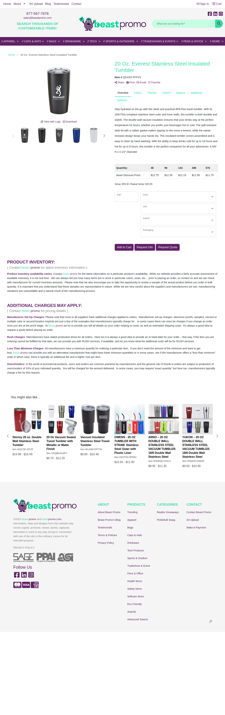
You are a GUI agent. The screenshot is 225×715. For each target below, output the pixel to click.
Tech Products (135, 550)
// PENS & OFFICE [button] (192, 41)
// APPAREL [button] (8, 41)
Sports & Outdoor (137, 558)
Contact (76, 3)
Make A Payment (196, 527)
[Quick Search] (183, 24)
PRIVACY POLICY (24, 547)
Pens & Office (135, 573)
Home (7, 3)
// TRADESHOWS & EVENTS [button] (158, 41)
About (17, 3)
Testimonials (61, 3)
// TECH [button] (92, 41)
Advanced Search (137, 619)
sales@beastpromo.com (37, 17)
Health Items (134, 581)
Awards (131, 611)
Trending (132, 512)
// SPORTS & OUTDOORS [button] (119, 41)
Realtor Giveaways (168, 512)
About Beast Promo (109, 512)
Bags (130, 527)
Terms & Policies (107, 535)
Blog (48, 3)
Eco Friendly (134, 604)
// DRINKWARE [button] (72, 41)
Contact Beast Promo (198, 512)
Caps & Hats (134, 535)
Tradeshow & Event (138, 565)
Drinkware (133, 542)
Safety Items (134, 588)
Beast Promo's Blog (109, 519)
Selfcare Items (135, 596)
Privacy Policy (106, 542)
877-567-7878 (38, 13)
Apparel (131, 519)
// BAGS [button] (52, 41)
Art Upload (36, 3)
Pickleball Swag (166, 519)
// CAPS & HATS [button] (31, 41)
